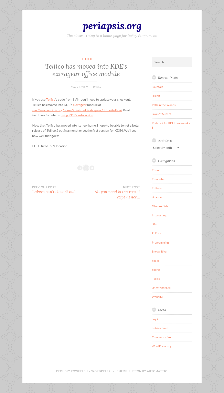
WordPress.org (161, 346)
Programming (160, 242)
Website (157, 296)
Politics (156, 233)
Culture (157, 188)
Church (156, 170)
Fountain (157, 86)
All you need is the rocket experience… (113, 192)
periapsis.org (112, 25)
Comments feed (162, 337)
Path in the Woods (164, 105)
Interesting (159, 215)
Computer (158, 179)
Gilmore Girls (160, 206)
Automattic (157, 371)
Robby (97, 87)
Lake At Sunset (161, 114)
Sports (156, 269)
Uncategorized (161, 287)
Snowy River (160, 251)
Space (156, 260)
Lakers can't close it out (59, 190)
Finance (157, 197)
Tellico (86, 59)
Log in (155, 319)
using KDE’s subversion (77, 115)
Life (154, 224)
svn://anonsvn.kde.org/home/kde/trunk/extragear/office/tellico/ (77, 110)
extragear (80, 105)
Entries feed (160, 328)
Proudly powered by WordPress (83, 371)
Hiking (156, 95)
